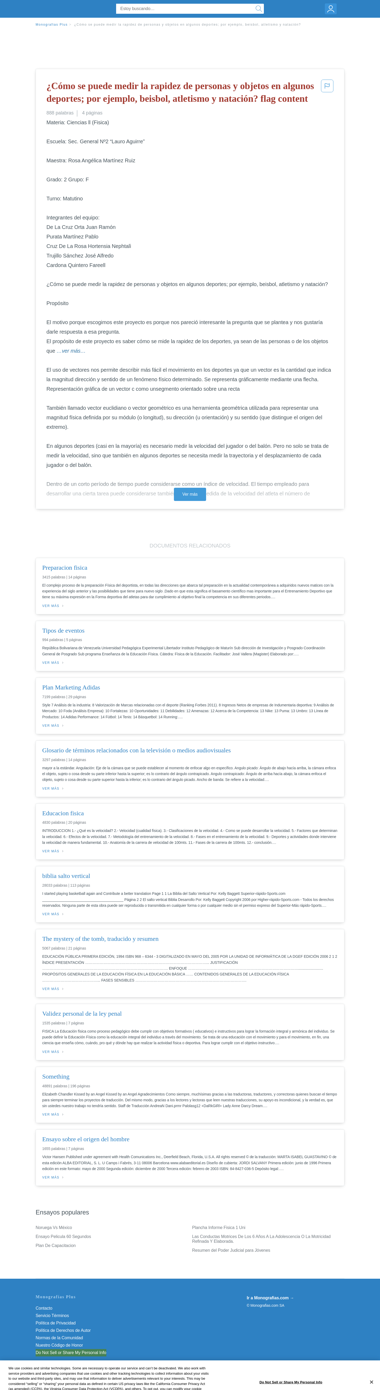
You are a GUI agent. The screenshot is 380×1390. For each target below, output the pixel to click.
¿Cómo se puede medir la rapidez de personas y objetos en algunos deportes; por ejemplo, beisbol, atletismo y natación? (187, 24)
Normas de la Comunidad (59, 1338)
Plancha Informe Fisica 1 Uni (218, 1227)
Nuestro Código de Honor (59, 1345)
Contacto (44, 1308)
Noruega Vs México (54, 1227)
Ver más (190, 494)
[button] (327, 93)
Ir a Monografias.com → (270, 1298)
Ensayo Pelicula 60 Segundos (63, 1236)
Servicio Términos (52, 1315)
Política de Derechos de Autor (63, 1330)
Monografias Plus (52, 24)
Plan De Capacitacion (56, 1245)
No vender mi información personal (68, 1352)
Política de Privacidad (56, 1323)
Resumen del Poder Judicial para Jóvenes (231, 1250)
